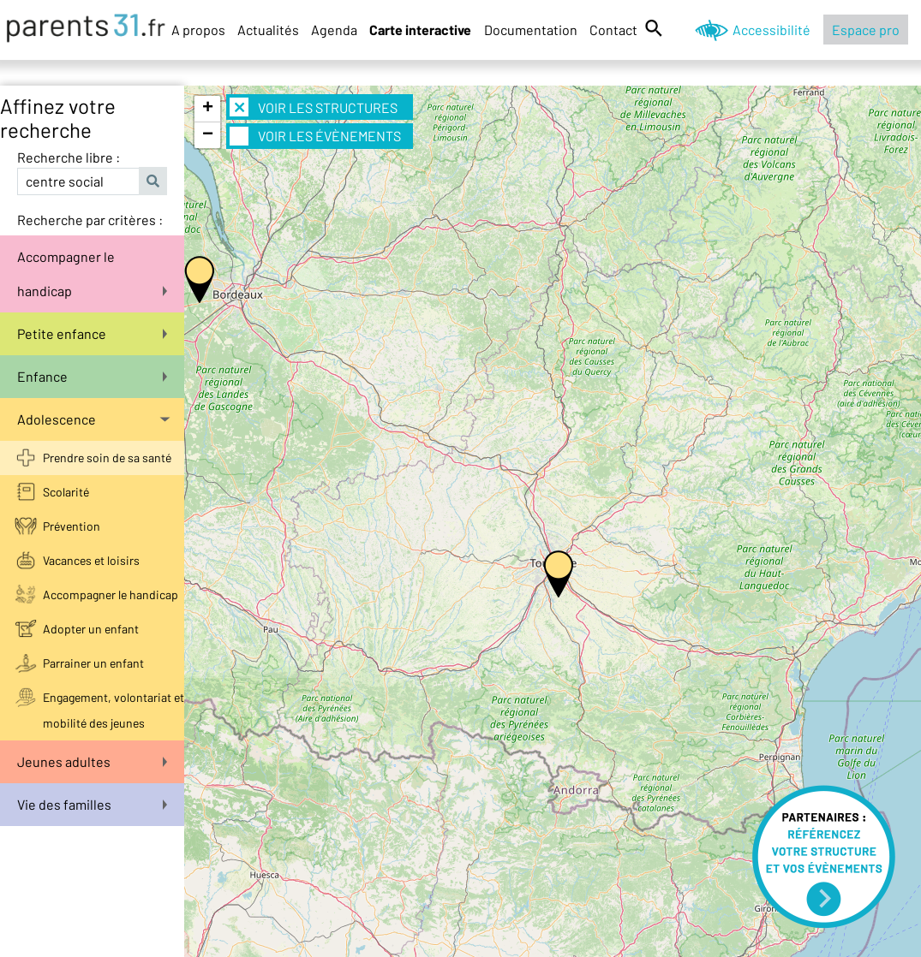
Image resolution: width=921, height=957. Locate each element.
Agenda (334, 29)
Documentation (530, 29)
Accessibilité (771, 29)
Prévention (71, 526)
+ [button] (207, 109)
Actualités (268, 29)
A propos (198, 29)
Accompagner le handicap (92, 273)
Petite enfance (92, 333)
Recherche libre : (68, 157)
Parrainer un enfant (93, 663)
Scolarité (66, 491)
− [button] (207, 135)
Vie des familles (92, 804)
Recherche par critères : (90, 219)
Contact (613, 29)
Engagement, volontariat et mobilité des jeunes (113, 710)
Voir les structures (314, 107)
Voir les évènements (315, 136)
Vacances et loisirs (91, 560)
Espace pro (866, 29)
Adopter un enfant (91, 628)
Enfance (92, 376)
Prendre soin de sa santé (107, 457)
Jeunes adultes (92, 761)
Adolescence (93, 419)
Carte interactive (420, 29)
